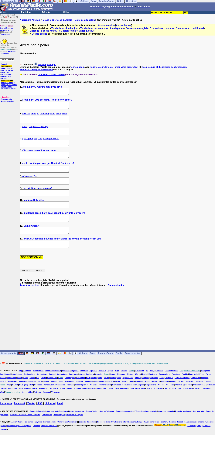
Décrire (138, 390)
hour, (64, 116)
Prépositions (150, 401)
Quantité (179, 401)
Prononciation (105, 401)
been (45, 198)
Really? (44, 130)
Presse (4, 79)
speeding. (45, 101)
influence (48, 253)
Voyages (46, 408)
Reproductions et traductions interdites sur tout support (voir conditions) (128, 438)
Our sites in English (74, 431)
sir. (58, 87)
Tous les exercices (29, 301)
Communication (106, 25)
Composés (205, 387)
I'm (25, 101)
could (25, 171)
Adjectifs (75, 387)
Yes (35, 185)
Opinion (173, 397)
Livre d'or (5, 72)
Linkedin (50, 419)
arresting (84, 253)
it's (83, 225)
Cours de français (37, 427)
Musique (79, 397)
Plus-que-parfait (26, 401)
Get (37, 394)
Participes (190, 397)
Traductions (188, 404)
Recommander (7, 81)
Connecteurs (42, 390)
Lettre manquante (182, 394)
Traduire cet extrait (9, 85)
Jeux (92, 369)
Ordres (181, 397)
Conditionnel (5, 390)
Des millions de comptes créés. (7, 28)
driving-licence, (51, 143)
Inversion (154, 394)
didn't (31, 101)
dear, (50, 225)
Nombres (139, 397)
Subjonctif (54, 404)
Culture (83, 369)
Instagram (6, 419)
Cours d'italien (92, 427)
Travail (197, 404)
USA (2, 408)
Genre (32, 394)
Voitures (37, 408)
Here (53, 156)
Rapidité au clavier (183, 427)
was (37, 101)
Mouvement (69, 397)
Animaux (102, 387)
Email (60, 419)
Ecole (144, 390)
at (35, 116)
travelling (44, 116)
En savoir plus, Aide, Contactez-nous (40, 438)
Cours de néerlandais (125, 427)
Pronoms (93, 401)
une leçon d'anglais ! (8, 52)
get (48, 171)
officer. (68, 101)
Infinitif (138, 394)
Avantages (5, 34)
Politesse (38, 401)
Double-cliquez (39, 34)
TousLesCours (105, 369)
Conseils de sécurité (87, 438)
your (30, 143)
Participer (26, 12)
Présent (161, 401)
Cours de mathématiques (57, 427)
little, (41, 211)
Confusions (17, 390)
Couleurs (90, 390)
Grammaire (52, 394)
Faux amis (193, 390)
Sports (34, 404)
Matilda (46, 397)
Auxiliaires (139, 387)
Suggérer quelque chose (84, 404)
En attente (152, 390)
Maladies (32, 397)
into (71, 225)
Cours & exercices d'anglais (57, 20)
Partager (51, 64)
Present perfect (81, 401)
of (73, 171)
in (28, 87)
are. (48, 156)
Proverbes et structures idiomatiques (128, 401)
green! (38, 225)
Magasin (204, 394)
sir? (26, 143)
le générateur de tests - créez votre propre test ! (115, 67)
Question (188, 401)
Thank (54, 171)
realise (54, 101)
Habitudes (80, 394)
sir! (24, 116)
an (32, 116)
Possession (60, 401)
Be (147, 387)
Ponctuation (49, 401)
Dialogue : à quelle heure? (43, 31)
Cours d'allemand (107, 427)
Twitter (31, 419)
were (52, 116)
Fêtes (25, 394)
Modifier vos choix (49, 442)
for (91, 253)
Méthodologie (100, 397)
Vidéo (24, 408)
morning (41, 87)
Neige (131, 397)
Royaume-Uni (6, 404)
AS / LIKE (27, 387)
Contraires (73, 390)
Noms (147, 397)
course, (29, 156)
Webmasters (6, 87)
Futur (19, 394)
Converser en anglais (137, 28)
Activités (66, 387)
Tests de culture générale (146, 427)
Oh (75, 225)
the (34, 171)
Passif (208, 397)
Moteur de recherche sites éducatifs (25, 431)
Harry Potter (91, 394)
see (35, 143)
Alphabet (93, 387)
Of (23, 156)
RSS (40, 419)
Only (35, 211)
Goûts (43, 394)
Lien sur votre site (8, 89)
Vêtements (55, 408)
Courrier (98, 390)
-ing (20, 387)
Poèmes (70, 401)
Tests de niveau (121, 404)
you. (69, 171)
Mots (61, 397)
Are (24, 87)
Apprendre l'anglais (30, 20)
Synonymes (101, 404)
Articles (124, 387)
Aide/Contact (6, 66)
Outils (119, 369)
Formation (11, 394)
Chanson (159, 387)
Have (39, 198)
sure (24, 130)
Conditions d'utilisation (67, 438)
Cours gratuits (8, 369)
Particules (200, 397)
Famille (185, 390)
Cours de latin (198, 427)
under (64, 253)
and (56, 253)
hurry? (32, 87)
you (54, 87)
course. (29, 185)
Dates (112, 390)
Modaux (54, 397)
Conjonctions (29, 390)
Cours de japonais (166, 427)
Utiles (66, 12)
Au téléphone (117, 28)
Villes (30, 408)
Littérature (195, 394)
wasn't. (36, 130)
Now (44, 171)
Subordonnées (66, 404)
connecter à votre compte (51, 74)
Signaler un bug (8, 83)
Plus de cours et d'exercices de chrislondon (164, 67)
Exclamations (164, 390)
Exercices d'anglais (84, 20)
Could (31, 225)
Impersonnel (128, 394)
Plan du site (6, 76)
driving (75, 253)
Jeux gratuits (6, 99)
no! (29, 239)
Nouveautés (6, 74)
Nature (124, 397)
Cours (3, 12)
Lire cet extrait (7, 70)
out (64, 171)
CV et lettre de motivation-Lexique (77, 31)
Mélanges (89, 397)
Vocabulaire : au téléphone (94, 28)
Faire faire (176, 390)
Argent (110, 387)
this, (61, 225)
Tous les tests (170, 404)
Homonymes (115, 394)
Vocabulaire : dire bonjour (64, 28)
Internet (145, 394)
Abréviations (38, 387)
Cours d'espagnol (76, 427)
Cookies (36, 442)
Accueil (4, 64)
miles (58, 116)
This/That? (158, 404)
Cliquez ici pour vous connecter (8, 21)
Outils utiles (47, 431)
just (25, 225)
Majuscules (12, 397)
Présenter (170, 401)
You (28, 116)
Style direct (43, 404)
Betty (152, 387)
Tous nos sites (132, 369)
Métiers (111, 397)
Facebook (19, 419)
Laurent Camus (16, 438)
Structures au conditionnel (190, 28)
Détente (46, 12)
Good (49, 87)
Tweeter (42, 64)
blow (44, 225)
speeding (38, 253)
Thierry (149, 404)
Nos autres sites (7, 101)
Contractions (61, 390)
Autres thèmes (123, 25)
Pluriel (15, 401)
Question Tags (199, 401)
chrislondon (77, 67)
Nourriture (155, 397)
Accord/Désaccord (53, 387)
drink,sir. (28, 253)
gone (56, 225)
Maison (3, 397)
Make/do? (23, 397)
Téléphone (206, 404)
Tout (179, 404)
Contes (52, 390)
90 (38, 116)
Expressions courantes (162, 28)
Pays (9, 401)
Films (201, 390)
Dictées (130, 390)
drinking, (31, 198)
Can (40, 143)
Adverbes (84, 387)
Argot (117, 387)
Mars (39, 397)
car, (31, 171)
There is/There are (137, 404)
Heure (106, 394)
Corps (82, 390)
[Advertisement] (117, 334)
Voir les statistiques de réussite (36, 69)
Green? (35, 239)
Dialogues (121, 390)
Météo (117, 397)
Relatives (211, 401)
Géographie (70, 394)
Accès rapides (7, 68)
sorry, (61, 101)
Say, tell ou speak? (22, 404)
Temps (110, 404)
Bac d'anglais (59, 431)
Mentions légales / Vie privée (19, 442)
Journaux (169, 394)
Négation (165, 397)
